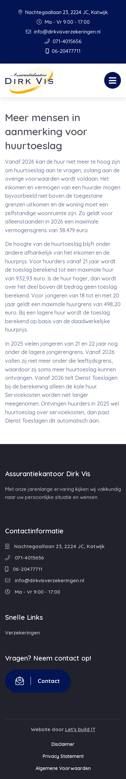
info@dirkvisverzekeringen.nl (63, 31)
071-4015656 (63, 41)
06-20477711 (63, 51)
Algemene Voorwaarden (63, 768)
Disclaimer (63, 744)
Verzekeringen (22, 632)
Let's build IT (80, 729)
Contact (37, 681)
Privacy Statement (63, 756)
